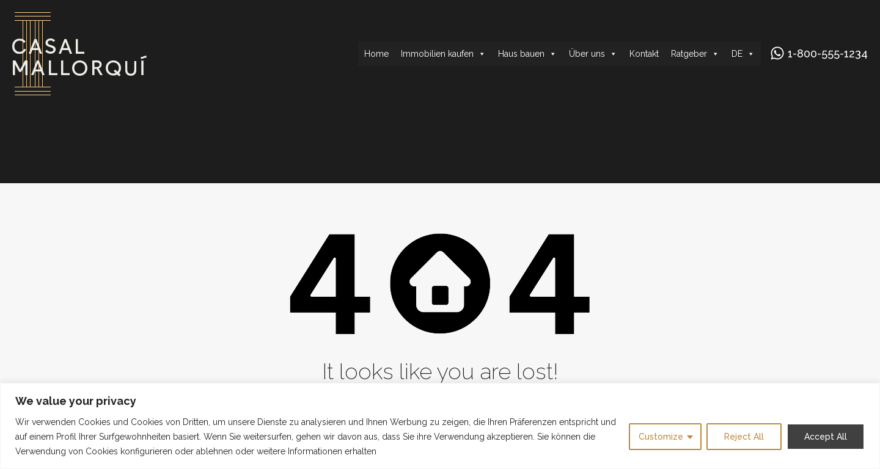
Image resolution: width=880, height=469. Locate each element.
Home (376, 54)
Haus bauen (527, 54)
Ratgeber (695, 54)
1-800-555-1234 (828, 53)
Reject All (744, 437)
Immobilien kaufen (443, 54)
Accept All (825, 437)
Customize (661, 437)
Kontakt (644, 54)
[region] (440, 426)
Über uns (593, 54)
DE (743, 54)
